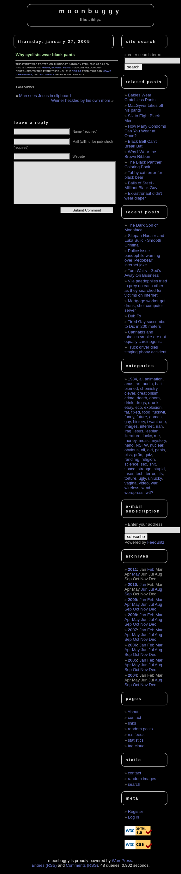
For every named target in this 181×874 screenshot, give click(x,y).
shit (152, 464)
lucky (147, 435)
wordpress (133, 492)
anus (128, 383)
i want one (156, 421)
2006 (132, 645)
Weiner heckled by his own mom (80, 100)
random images (142, 778)
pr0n (138, 454)
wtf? (149, 492)
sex (144, 464)
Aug (158, 589)
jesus (138, 431)
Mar (158, 599)
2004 (132, 675)
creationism (147, 393)
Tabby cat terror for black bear (143, 175)
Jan (143, 584)
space (130, 468)
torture (130, 478)
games (155, 416)
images (56, 67)
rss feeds (136, 734)
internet (147, 426)
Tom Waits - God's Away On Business (142, 273)
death (142, 398)
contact (134, 717)
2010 (132, 584)
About (133, 711)
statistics (136, 740)
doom (154, 398)
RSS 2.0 (76, 71)
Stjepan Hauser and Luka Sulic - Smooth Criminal (144, 240)
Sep (128, 594)
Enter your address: (146, 524)
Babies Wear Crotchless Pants (139, 97)
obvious (131, 450)
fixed (135, 412)
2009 (132, 599)
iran (159, 426)
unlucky (155, 478)
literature (132, 435)
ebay (128, 407)
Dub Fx (134, 316)
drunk (153, 402)
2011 (132, 569)
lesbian (151, 431)
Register (135, 811)
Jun (144, 589)
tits (160, 473)
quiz (148, 454)
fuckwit (159, 412)
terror (150, 473)
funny (45, 67)
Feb (150, 569)
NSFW (142, 445)
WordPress (122, 860)
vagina (130, 483)
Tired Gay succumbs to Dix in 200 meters (144, 324)
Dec (152, 609)
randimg (131, 459)
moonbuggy (90, 11)
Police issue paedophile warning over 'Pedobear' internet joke (142, 257)
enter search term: (144, 54)
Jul (151, 589)
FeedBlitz (155, 542)
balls (159, 383)
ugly (142, 478)
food (146, 412)
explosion (153, 407)
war (154, 483)
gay (127, 421)
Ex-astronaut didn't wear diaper (143, 195)
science (131, 464)
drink (128, 402)
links (132, 723)
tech (139, 473)
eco (138, 407)
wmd (146, 487)
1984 (132, 379)
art (138, 383)
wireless (131, 487)
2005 (132, 660)
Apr (127, 604)
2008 (132, 614)
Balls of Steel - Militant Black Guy (140, 185)
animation (153, 379)
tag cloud (136, 746)
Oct (136, 609)
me (157, 435)
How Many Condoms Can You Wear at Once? (145, 131)
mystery (159, 440)
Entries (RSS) (44, 865)
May (136, 574)
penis (67, 67)
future (141, 416)
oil (143, 450)
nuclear (156, 445)
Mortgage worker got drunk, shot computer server (145, 305)
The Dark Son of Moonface (141, 227)
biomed (131, 388)
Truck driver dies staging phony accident (145, 349)
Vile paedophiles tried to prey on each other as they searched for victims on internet (145, 288)
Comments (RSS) (82, 865)
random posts (140, 728)
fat (126, 412)
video (143, 483)
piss (128, 454)
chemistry (149, 388)
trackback (46, 74)
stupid (159, 468)
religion (148, 459)
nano (129, 445)
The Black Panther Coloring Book (143, 164)
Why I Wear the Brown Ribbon (140, 154)
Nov (144, 609)
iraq (127, 431)
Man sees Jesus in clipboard (45, 95)
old (150, 450)
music (144, 440)
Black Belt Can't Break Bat (140, 143)
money (130, 440)
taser (128, 473)
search (134, 784)
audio (148, 383)
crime (129, 398)
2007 (132, 630)
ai (140, 379)
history (139, 421)
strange (144, 468)
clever (129, 393)
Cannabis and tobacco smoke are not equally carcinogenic (145, 337)
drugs (141, 402)
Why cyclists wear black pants (45, 54)
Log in (133, 817)
